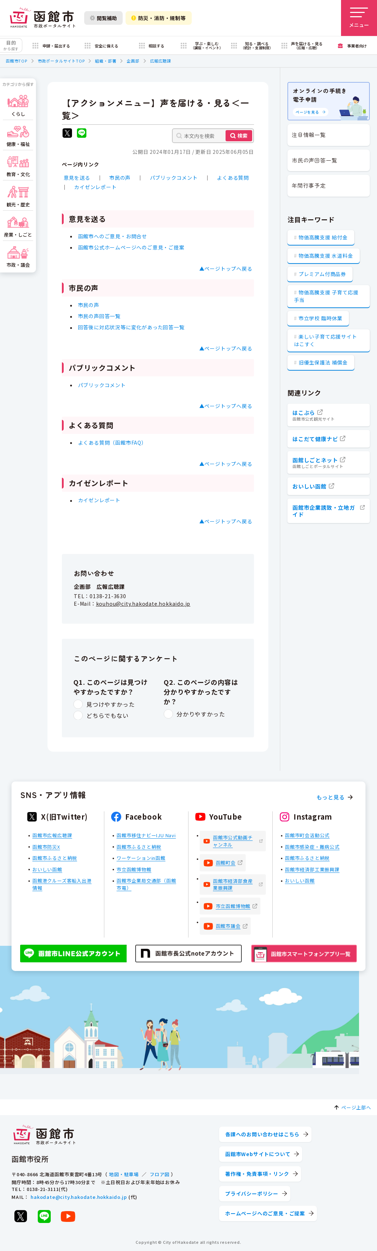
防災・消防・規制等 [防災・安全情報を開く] (158, 18)
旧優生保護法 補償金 (323, 362)
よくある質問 (233, 177)
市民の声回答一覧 (99, 316)
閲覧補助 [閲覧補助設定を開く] (103, 18)
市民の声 (120, 177)
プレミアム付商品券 (322, 274)
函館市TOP (16, 61)
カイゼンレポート (95, 187)
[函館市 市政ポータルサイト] (42, 18)
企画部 (133, 61)
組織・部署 (105, 61)
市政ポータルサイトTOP (61, 61)
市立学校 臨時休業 (320, 318)
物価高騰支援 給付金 (323, 237)
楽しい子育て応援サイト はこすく (325, 340)
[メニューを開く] (359, 18)
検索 (242, 135)
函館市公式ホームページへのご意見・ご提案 (131, 247)
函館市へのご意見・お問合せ (112, 236)
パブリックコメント (174, 177)
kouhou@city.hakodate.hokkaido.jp (143, 603)
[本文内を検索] (213, 135)
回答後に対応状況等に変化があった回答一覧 (131, 327)
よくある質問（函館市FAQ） (112, 442)
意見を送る (77, 177)
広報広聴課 (160, 61)
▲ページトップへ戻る (226, 268)
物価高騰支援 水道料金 (326, 255)
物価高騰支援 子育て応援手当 (326, 296)
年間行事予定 (309, 185)
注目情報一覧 (309, 134)
